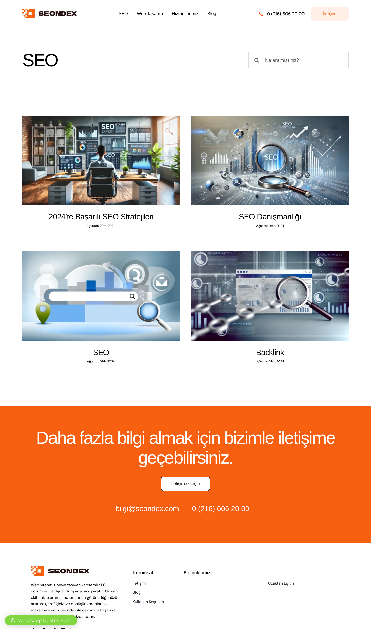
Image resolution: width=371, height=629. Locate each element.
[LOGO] (51, 11)
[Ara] (256, 60)
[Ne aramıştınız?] (298, 60)
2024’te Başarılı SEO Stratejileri (101, 216)
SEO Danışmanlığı (270, 216)
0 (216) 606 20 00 (220, 508)
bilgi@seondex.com (147, 508)
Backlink (270, 352)
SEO (101, 352)
